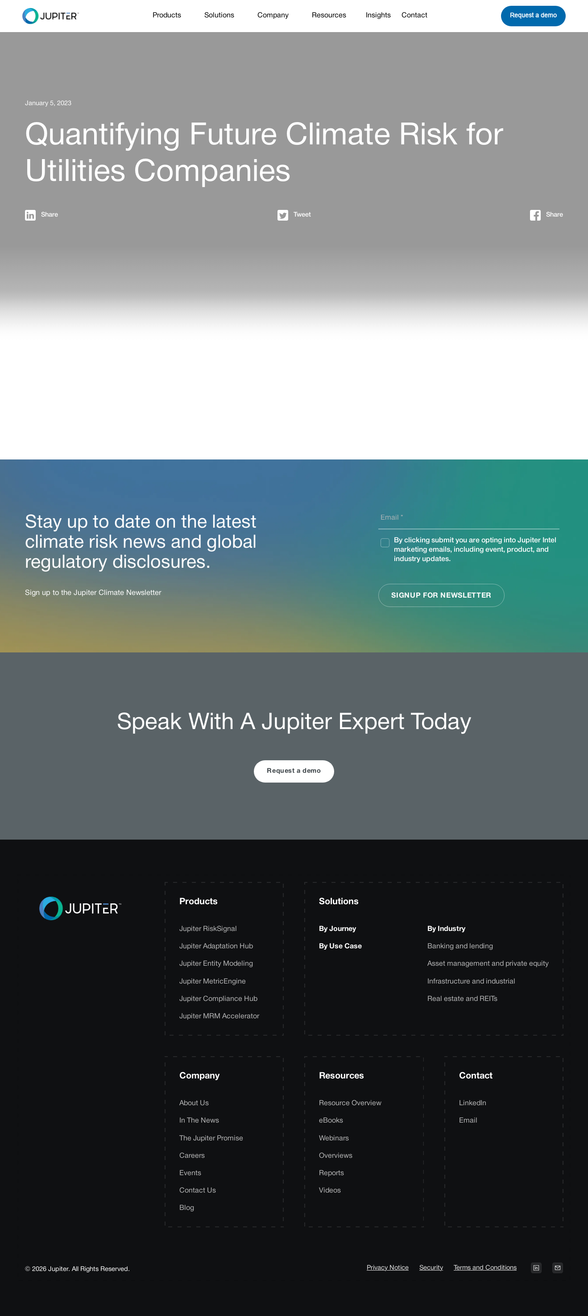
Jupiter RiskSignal (208, 929)
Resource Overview (350, 1103)
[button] (171, 16)
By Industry (446, 929)
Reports (331, 1173)
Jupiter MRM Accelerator (219, 1016)
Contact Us (197, 1191)
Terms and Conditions (485, 1268)
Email (468, 1121)
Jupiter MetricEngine (212, 982)
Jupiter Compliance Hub (218, 999)
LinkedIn (472, 1103)
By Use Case (340, 946)
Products (198, 902)
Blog (186, 1208)
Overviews (335, 1156)
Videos (330, 1191)
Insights (378, 15)
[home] (50, 16)
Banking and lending (460, 946)
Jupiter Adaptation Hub (216, 946)
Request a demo (533, 15)
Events (190, 1173)
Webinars (334, 1139)
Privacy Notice (388, 1268)
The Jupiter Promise (211, 1139)
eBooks (331, 1121)
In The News (199, 1121)
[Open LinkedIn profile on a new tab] (536, 1268)
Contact (414, 15)
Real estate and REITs (462, 999)
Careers (192, 1156)
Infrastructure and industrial (471, 982)
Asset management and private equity (488, 964)
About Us (194, 1103)
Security (431, 1268)
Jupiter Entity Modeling (216, 964)
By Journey (337, 929)
